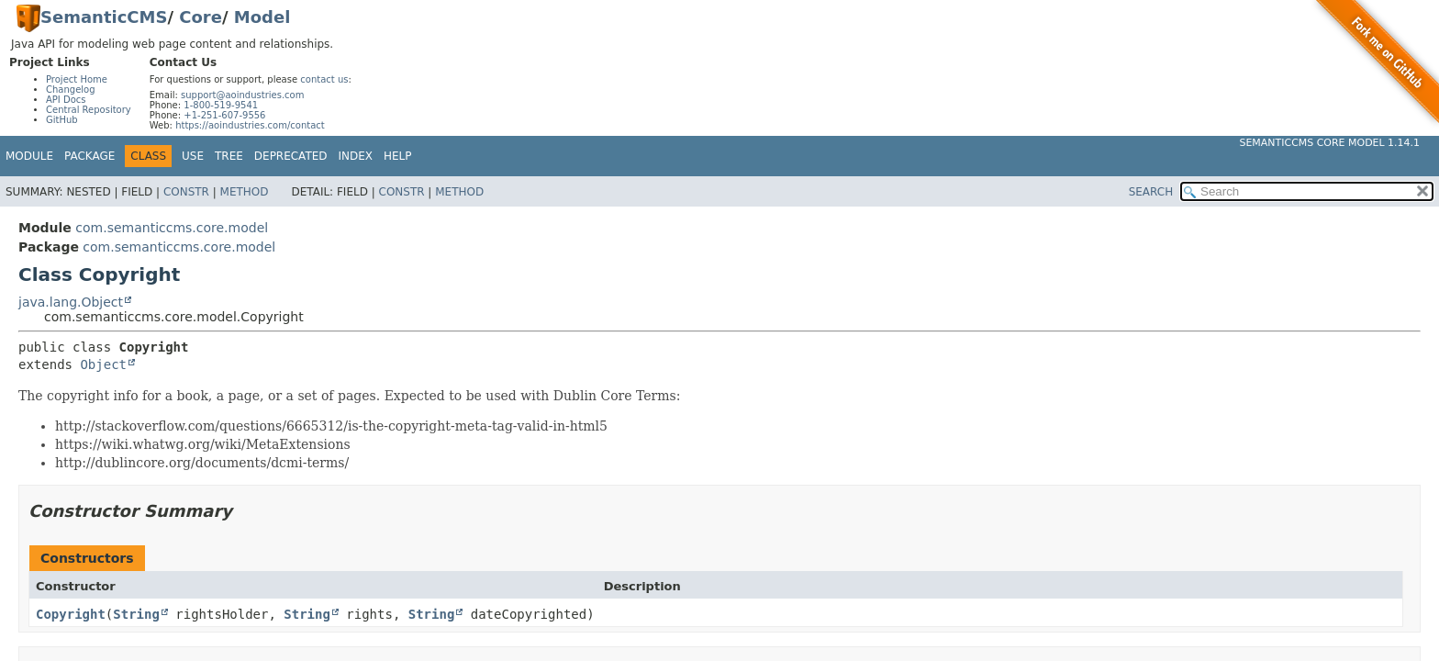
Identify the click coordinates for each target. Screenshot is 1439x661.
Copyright (71, 614)
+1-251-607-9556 (224, 115)
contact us (324, 79)
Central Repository (88, 110)
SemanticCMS (103, 17)
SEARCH (1151, 191)
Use (193, 156)
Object (103, 364)
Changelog (70, 89)
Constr (186, 191)
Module (29, 156)
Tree (229, 156)
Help (398, 156)
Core (200, 17)
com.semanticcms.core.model (171, 227)
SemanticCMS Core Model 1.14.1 (1329, 143)
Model (262, 17)
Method (244, 191)
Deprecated (291, 156)
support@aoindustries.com (242, 95)
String (136, 614)
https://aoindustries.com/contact (250, 125)
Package (89, 156)
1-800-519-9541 (221, 105)
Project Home (76, 79)
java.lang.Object (70, 302)
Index (356, 156)
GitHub (62, 120)
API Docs (66, 100)
